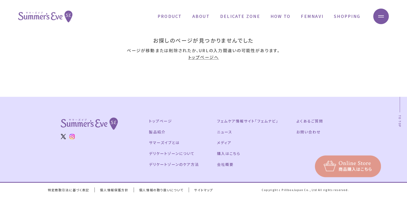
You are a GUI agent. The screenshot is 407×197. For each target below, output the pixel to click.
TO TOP (400, 121)
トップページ (160, 121)
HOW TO (280, 16)
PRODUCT (170, 16)
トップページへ (203, 57)
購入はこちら (228, 153)
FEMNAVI (312, 16)
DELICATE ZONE (240, 16)
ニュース (224, 131)
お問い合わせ (308, 131)
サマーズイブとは (164, 142)
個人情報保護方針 (114, 190)
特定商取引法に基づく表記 (68, 190)
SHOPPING (347, 16)
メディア (224, 142)
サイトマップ (203, 190)
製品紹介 (157, 131)
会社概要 (225, 164)
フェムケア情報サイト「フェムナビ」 (247, 121)
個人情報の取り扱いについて (161, 190)
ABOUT (201, 16)
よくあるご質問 (309, 121)
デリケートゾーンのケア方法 (174, 164)
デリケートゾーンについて (172, 153)
